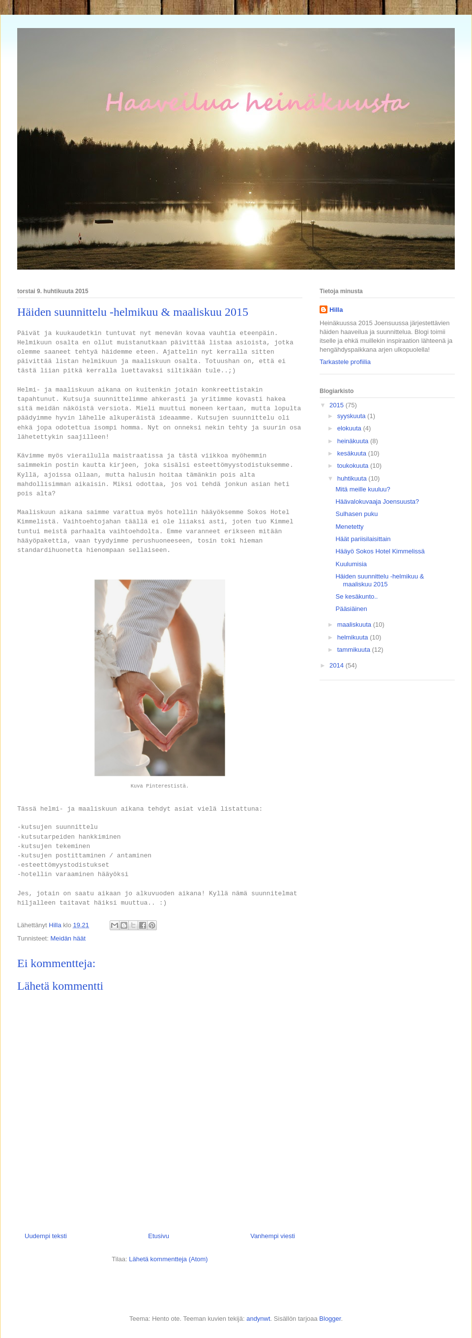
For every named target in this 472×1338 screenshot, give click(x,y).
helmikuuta (353, 637)
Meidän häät (68, 938)
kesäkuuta (352, 453)
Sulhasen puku (356, 513)
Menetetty (349, 526)
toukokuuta (353, 465)
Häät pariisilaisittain (362, 539)
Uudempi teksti (46, 1236)
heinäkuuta (353, 441)
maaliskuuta (355, 624)
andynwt (258, 1318)
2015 (337, 405)
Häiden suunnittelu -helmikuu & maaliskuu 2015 (379, 580)
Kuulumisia (351, 564)
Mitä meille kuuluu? (362, 489)
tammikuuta (354, 649)
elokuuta (350, 428)
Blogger (330, 1318)
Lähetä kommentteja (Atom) (168, 1259)
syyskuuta (352, 416)
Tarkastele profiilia (345, 361)
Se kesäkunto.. (356, 596)
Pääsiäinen (351, 608)
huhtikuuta (353, 478)
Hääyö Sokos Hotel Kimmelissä (379, 551)
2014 (337, 665)
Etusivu (158, 1236)
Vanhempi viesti (272, 1236)
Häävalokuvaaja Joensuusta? (377, 501)
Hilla (336, 309)
